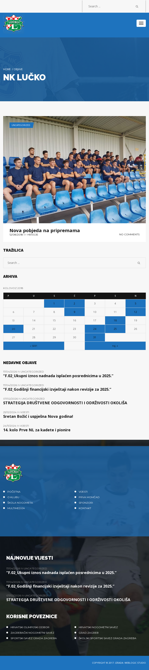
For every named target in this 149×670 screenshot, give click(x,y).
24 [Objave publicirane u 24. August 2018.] (94, 329)
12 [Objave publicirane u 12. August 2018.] (135, 312)
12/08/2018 (16, 234)
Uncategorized (21, 125)
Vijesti (24, 412)
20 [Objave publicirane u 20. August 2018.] (13, 328)
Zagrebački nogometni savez (32, 632)
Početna (13, 491)
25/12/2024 (10, 412)
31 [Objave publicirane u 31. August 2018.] (94, 337)
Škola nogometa (20, 502)
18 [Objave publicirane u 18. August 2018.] (115, 320)
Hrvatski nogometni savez (98, 627)
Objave (18, 69)
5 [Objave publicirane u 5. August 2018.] (135, 303)
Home (7, 69)
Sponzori (86, 502)
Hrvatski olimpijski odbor (30, 627)
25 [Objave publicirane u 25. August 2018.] (115, 329)
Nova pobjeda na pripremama (44, 230)
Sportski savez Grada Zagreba (34, 638)
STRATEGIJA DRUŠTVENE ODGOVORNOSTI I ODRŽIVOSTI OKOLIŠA (65, 402)
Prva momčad (89, 497)
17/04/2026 (10, 371)
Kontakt (85, 508)
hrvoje (32, 234)
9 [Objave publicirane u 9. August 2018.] (74, 312)
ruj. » (115, 346)
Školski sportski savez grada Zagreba (107, 638)
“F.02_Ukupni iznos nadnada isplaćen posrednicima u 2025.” (58, 375)
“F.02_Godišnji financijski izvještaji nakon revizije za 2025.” (57, 389)
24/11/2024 (10, 425)
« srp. (34, 345)
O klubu (13, 497)
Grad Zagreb (89, 632)
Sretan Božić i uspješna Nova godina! (38, 416)
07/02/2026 (10, 398)
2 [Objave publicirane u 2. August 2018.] (74, 303)
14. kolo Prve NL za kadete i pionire (36, 429)
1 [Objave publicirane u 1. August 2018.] (54, 303)
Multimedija (16, 508)
